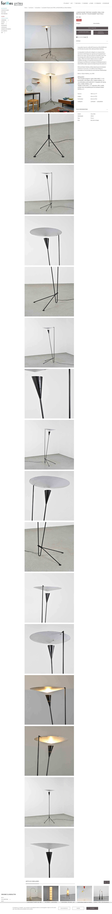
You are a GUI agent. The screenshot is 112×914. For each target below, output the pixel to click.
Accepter (92, 908)
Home (26, 8)
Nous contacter (92, 28)
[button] (5, 20)
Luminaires (31, 8)
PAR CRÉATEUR (4, 14)
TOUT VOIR (3, 12)
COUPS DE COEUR (5, 10)
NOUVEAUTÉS (4, 8)
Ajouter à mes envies (84, 32)
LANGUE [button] (66, 3)
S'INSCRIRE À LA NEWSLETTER (8, 894)
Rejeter (78, 908)
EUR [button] (71, 3)
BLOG (2, 897)
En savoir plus (64, 908)
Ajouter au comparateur (100, 32)
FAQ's (2, 901)
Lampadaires (37, 8)
